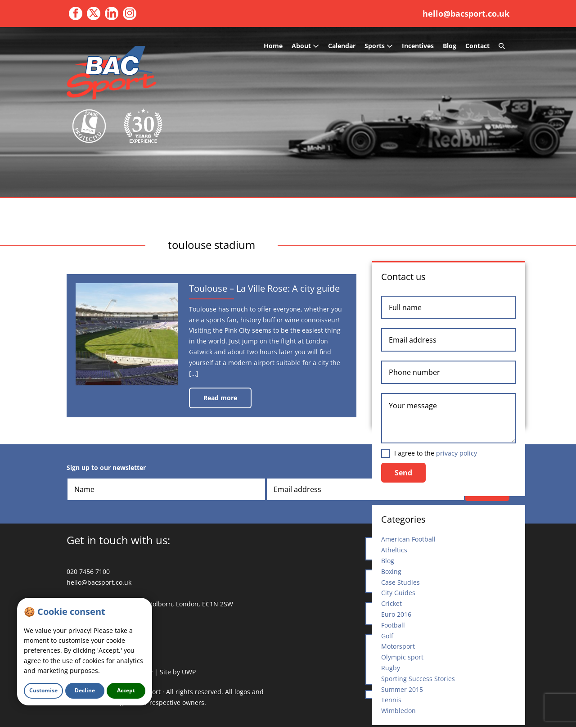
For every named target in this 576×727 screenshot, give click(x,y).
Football (393, 625)
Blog (449, 45)
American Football (408, 539)
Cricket (391, 603)
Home (273, 45)
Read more (225, 400)
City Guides (398, 592)
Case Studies (400, 582)
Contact (477, 45)
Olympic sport (402, 657)
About (305, 45)
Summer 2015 (402, 689)
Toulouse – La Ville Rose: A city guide (268, 290)
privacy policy (456, 453)
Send (403, 473)
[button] (501, 46)
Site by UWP (178, 672)
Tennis (391, 699)
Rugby (390, 668)
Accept (126, 690)
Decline (85, 690)
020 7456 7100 (88, 571)
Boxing (391, 571)
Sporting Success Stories (418, 678)
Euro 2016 (396, 614)
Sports (378, 45)
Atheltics (394, 550)
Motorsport (398, 646)
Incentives (418, 45)
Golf (387, 636)
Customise (43, 690)
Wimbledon (398, 710)
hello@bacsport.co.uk (466, 13)
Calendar (342, 45)
